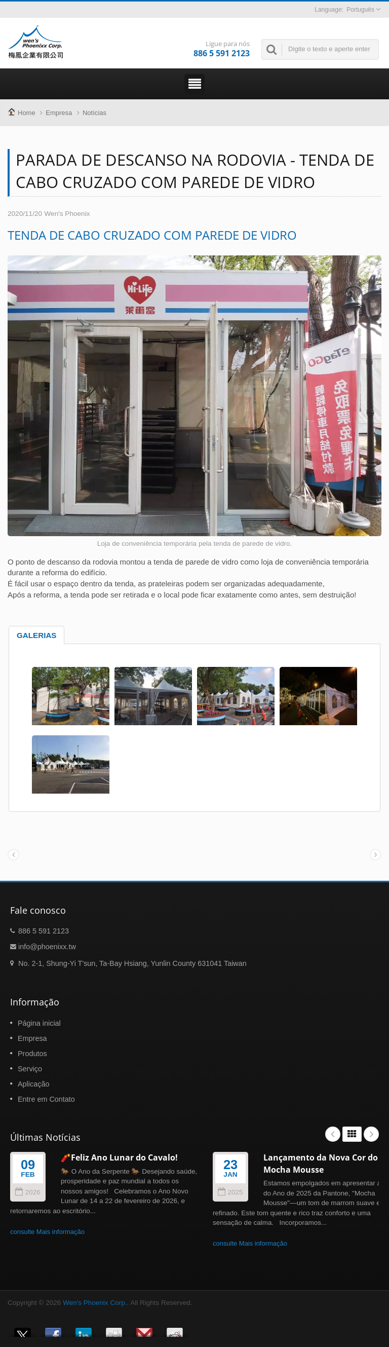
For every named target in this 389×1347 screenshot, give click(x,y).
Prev (332, 1134)
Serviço (30, 1069)
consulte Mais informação (47, 1232)
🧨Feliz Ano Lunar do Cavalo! (119, 1157)
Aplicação (33, 1084)
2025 (230, 1192)
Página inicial (39, 1023)
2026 (27, 1192)
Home (26, 113)
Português (360, 9)
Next (371, 1134)
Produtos (32, 1054)
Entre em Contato (46, 1099)
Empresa (59, 113)
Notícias (94, 113)
